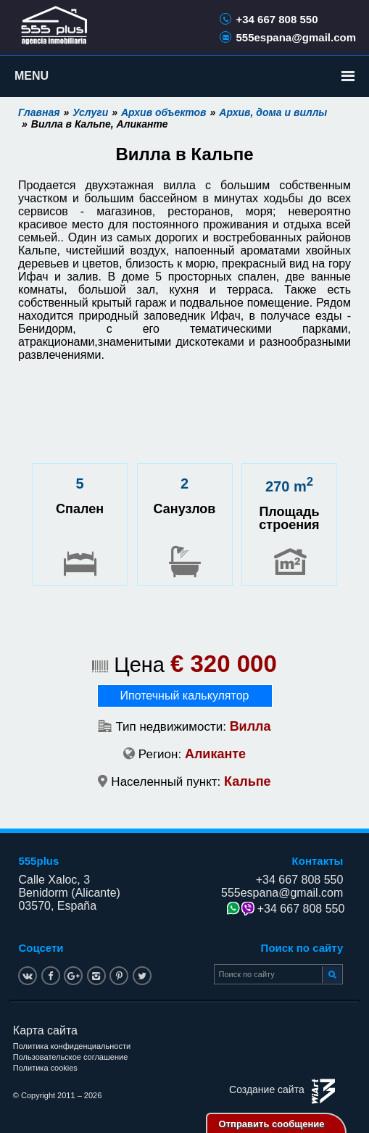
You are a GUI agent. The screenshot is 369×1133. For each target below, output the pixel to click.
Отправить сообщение (272, 1124)
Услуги (90, 112)
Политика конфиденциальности (71, 1046)
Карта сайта (45, 1030)
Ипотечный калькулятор (184, 695)
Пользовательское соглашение (70, 1057)
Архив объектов (164, 112)
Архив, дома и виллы (273, 112)
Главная (39, 112)
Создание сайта (266, 1089)
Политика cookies (45, 1067)
